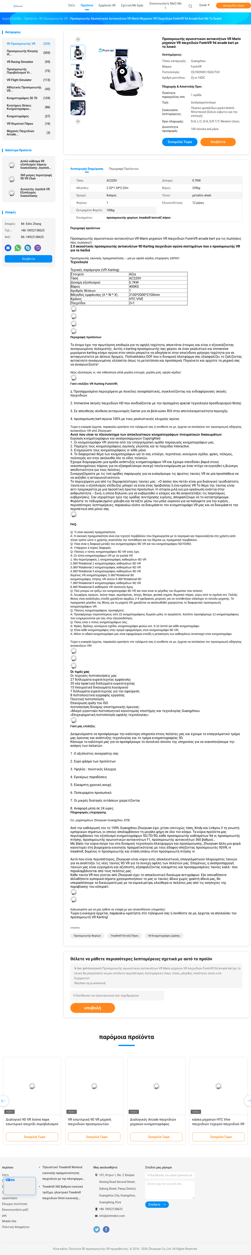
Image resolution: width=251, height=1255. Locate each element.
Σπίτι (5, 1175)
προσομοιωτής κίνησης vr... (28, 52)
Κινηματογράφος (28, 116)
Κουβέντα (28, 258)
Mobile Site (9, 1221)
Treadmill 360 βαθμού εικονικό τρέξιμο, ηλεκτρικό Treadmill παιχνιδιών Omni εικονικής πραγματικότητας (62, 1193)
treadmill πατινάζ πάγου (124, 935)
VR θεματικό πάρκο (28, 124)
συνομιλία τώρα (233, 5)
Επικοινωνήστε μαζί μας (15, 1212)
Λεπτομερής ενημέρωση (86, 168)
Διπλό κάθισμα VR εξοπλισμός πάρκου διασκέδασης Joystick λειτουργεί (34, 164)
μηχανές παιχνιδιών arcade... (28, 132)
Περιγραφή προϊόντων (124, 168)
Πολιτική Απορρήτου (15, 1227)
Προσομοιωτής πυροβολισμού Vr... (28, 71)
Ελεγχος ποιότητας (15, 1204)
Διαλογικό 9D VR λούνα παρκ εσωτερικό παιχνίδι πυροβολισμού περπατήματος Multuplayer (32, 1124)
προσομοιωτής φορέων (87, 935)
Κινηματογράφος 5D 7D (28, 98)
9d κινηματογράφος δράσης (164, 935)
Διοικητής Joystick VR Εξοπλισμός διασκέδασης (35, 192)
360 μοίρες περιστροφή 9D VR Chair (36, 177)
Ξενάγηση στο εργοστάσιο (11, 1195)
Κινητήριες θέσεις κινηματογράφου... (28, 107)
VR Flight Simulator (28, 80)
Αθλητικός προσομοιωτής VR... (28, 89)
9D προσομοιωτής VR (28, 44)
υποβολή (92, 1007)
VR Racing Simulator (28, 62)
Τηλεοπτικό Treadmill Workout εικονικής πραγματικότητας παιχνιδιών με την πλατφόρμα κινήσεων (62, 1174)
